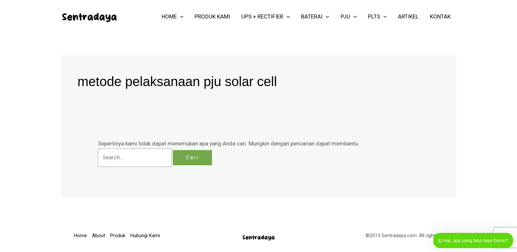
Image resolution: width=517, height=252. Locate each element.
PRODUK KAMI (212, 16)
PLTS (377, 16)
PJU (349, 16)
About (98, 235)
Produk (117, 235)
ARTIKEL (408, 16)
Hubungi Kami (145, 235)
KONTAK (440, 16)
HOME (172, 16)
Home (80, 235)
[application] (180, 16)
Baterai (315, 16)
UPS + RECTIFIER (265, 16)
